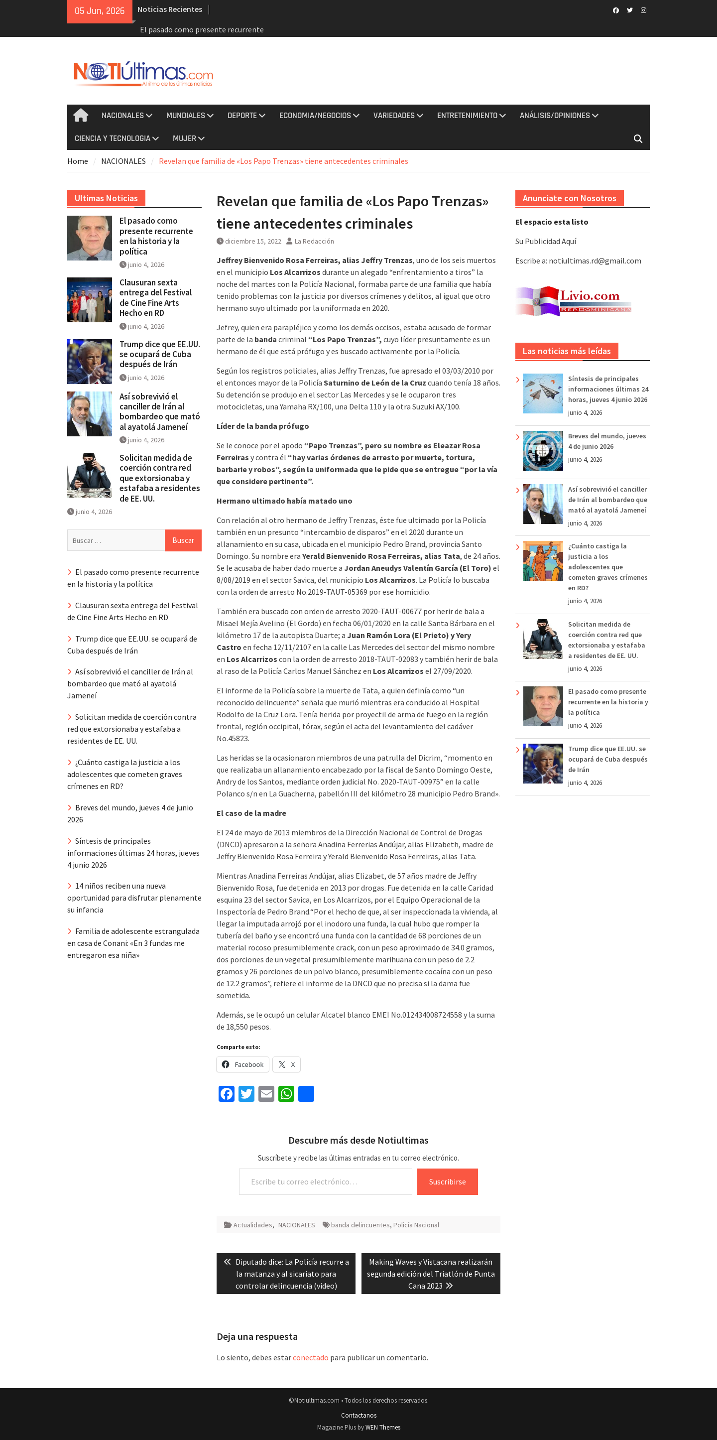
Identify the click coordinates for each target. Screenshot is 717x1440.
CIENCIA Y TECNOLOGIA (112, 138)
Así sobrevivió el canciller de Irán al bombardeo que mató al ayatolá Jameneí (607, 500)
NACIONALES (123, 115)
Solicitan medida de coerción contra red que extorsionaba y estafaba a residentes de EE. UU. (160, 478)
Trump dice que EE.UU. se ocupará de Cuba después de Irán (608, 759)
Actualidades (253, 1224)
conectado (311, 1357)
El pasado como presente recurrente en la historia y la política (608, 702)
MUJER (184, 138)
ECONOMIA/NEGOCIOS (315, 115)
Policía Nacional (416, 1224)
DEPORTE (242, 115)
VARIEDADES (394, 115)
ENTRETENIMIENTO (467, 115)
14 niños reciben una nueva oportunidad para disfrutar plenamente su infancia (134, 898)
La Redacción (314, 241)
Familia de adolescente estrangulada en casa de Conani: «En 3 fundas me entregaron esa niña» (133, 943)
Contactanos (358, 1415)
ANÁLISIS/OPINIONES (555, 115)
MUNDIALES (185, 115)
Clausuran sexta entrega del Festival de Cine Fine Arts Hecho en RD (156, 297)
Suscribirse (447, 1181)
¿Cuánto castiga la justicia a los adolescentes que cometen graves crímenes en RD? (608, 566)
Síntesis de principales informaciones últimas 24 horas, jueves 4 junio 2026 (608, 389)
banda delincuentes (360, 1224)
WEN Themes (382, 1427)
